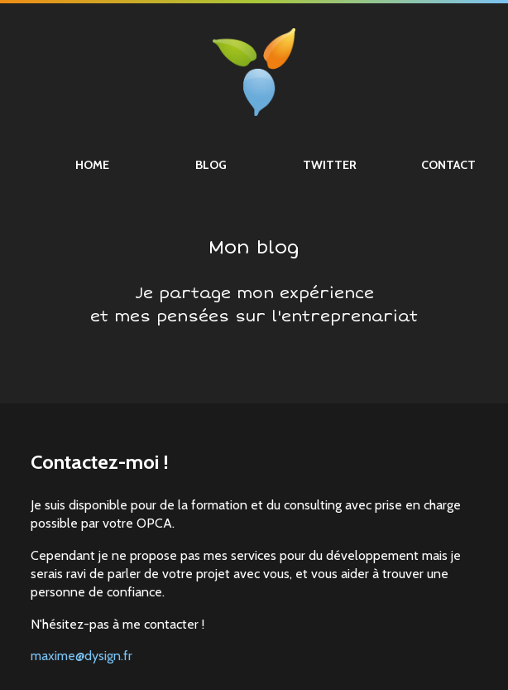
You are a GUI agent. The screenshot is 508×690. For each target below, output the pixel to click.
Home (92, 164)
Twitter (330, 164)
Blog (211, 164)
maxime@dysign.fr (81, 655)
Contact (448, 164)
